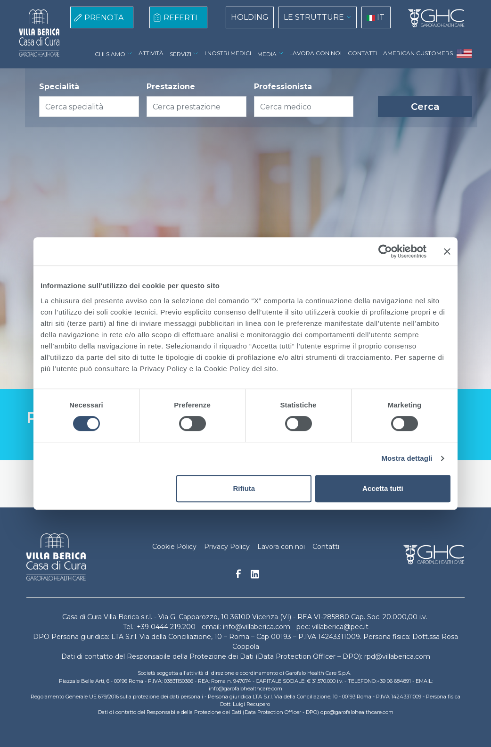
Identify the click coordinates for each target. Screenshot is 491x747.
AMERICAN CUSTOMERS (418, 53)
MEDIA (267, 54)
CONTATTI (362, 53)
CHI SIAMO (110, 54)
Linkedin (255, 577)
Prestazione (171, 86)
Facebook (238, 576)
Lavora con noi (281, 546)
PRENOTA (103, 17)
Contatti (325, 546)
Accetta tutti (382, 488)
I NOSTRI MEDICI (228, 53)
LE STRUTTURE (314, 17)
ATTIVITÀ (151, 53)
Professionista (283, 86)
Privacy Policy (227, 546)
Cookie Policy (174, 546)
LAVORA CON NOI (315, 53)
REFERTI (180, 17)
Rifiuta (244, 488)
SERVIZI (180, 54)
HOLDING (250, 17)
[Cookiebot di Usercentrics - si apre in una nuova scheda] (385, 251)
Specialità (59, 86)
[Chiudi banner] (447, 251)
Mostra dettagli (406, 458)
